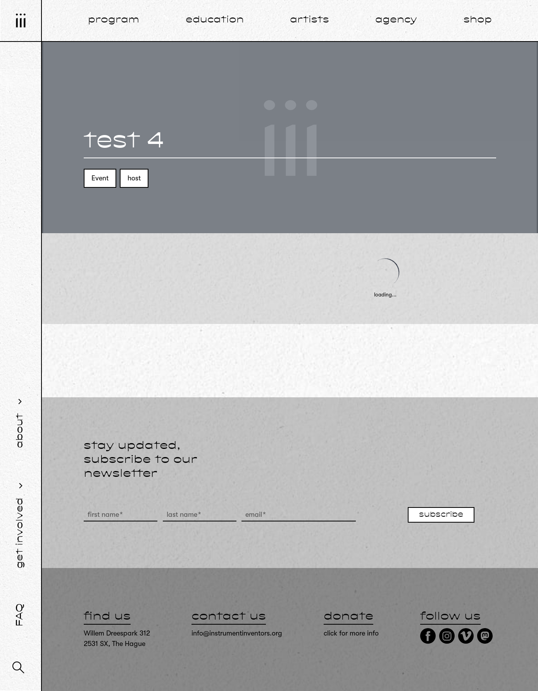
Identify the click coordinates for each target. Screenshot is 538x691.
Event (100, 178)
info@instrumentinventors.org (236, 633)
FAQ (20, 615)
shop (478, 20)
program (113, 20)
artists (309, 20)
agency (396, 20)
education (215, 20)
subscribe (441, 514)
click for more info (351, 633)
